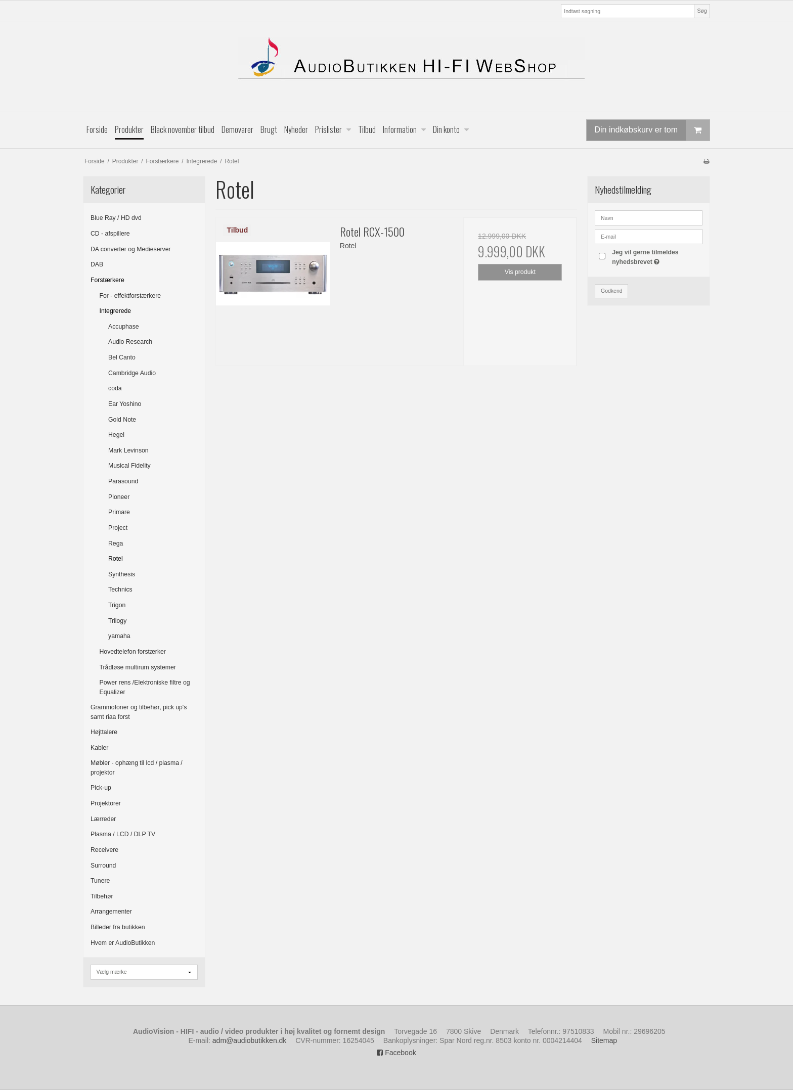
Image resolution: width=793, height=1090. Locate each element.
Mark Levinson (128, 450)
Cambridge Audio (132, 373)
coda (115, 388)
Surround (103, 865)
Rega (115, 543)
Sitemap (604, 1040)
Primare (119, 512)
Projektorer (106, 803)
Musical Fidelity (129, 465)
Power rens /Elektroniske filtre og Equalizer (145, 687)
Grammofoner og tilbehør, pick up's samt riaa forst (139, 712)
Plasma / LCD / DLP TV (123, 834)
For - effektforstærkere (130, 295)
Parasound (123, 481)
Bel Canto (122, 357)
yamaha (119, 636)
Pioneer (118, 497)
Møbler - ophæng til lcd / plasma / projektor (137, 767)
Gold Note (122, 419)
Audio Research (130, 341)
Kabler (99, 747)
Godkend (612, 291)
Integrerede (115, 310)
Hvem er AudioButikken (123, 942)
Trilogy (117, 620)
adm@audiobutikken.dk (249, 1040)
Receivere (104, 849)
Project (117, 527)
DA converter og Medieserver (131, 249)
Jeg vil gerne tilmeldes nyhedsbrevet (656, 256)
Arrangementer (111, 911)
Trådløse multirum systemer (138, 667)
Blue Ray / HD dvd (116, 217)
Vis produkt (520, 272)
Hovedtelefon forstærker (133, 651)
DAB (97, 264)
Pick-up (101, 787)
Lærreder (103, 819)
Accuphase (123, 326)
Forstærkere (107, 280)
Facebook (396, 1053)
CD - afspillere (110, 233)
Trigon (116, 605)
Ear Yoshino (124, 403)
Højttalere (104, 732)
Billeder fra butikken (118, 927)
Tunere (100, 880)
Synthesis (121, 574)
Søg (702, 11)
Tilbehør (102, 896)
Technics (120, 589)
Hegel (116, 434)
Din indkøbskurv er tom (652, 130)
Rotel (115, 558)
